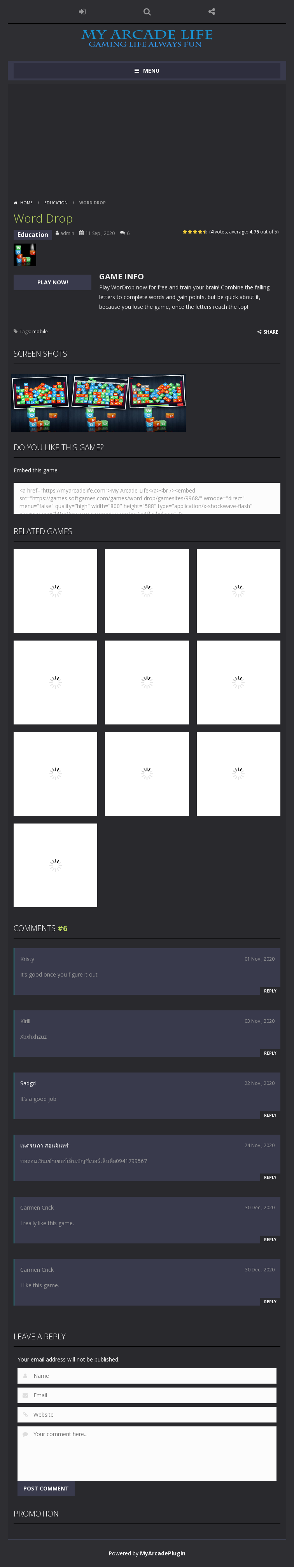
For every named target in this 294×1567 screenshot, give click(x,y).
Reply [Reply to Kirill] (270, 1053)
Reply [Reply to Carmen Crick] (270, 1239)
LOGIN (82, 11)
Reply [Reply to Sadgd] (270, 1115)
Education (56, 202)
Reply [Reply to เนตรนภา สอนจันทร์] (270, 1177)
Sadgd (28, 1083)
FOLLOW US (211, 11)
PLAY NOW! (52, 282)
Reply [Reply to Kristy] (270, 991)
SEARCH (147, 11)
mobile (40, 331)
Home (26, 202)
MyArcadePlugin (163, 1553)
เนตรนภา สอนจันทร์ (44, 1145)
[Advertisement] (147, 138)
